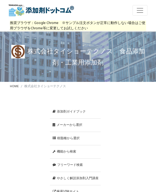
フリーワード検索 (68, 165)
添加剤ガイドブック (69, 111)
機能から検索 (64, 151)
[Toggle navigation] (139, 10)
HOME (14, 86)
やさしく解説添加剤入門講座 (76, 178)
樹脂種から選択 (66, 138)
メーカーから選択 (67, 125)
